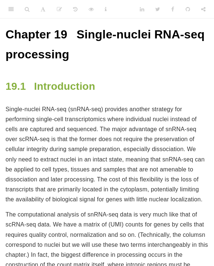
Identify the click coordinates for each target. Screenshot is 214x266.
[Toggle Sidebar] (11, 9)
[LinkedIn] (142, 9)
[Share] (203, 9)
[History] (75, 9)
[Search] (27, 9)
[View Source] (91, 9)
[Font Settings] (43, 9)
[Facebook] (173, 9)
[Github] (188, 9)
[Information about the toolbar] (105, 9)
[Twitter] (158, 9)
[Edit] (59, 9)
